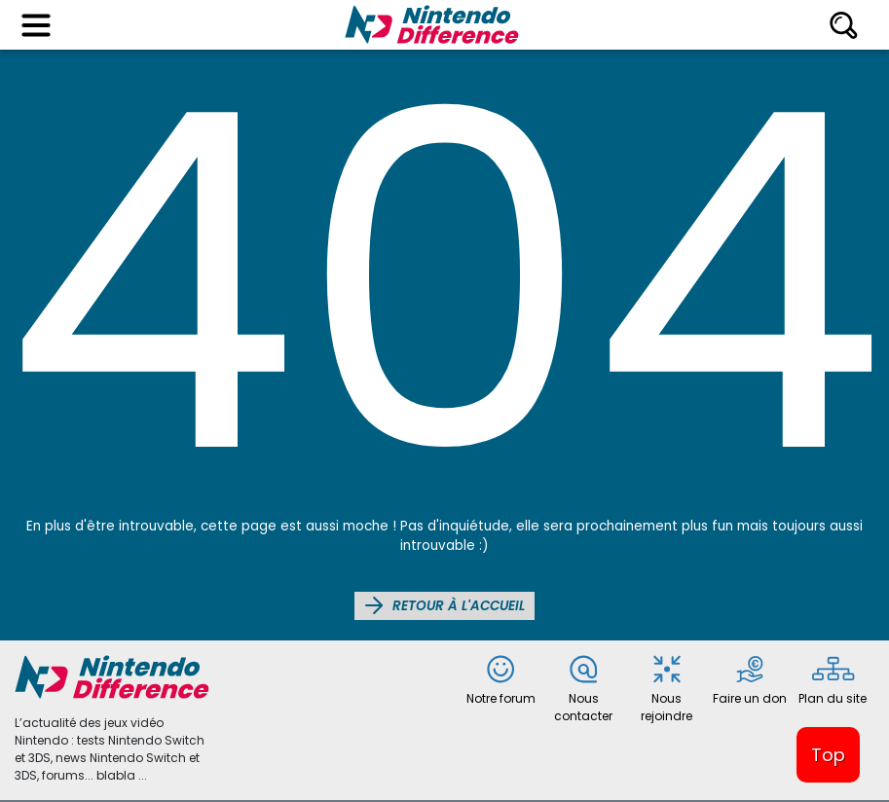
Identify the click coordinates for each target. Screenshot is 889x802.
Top (828, 755)
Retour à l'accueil (444, 605)
